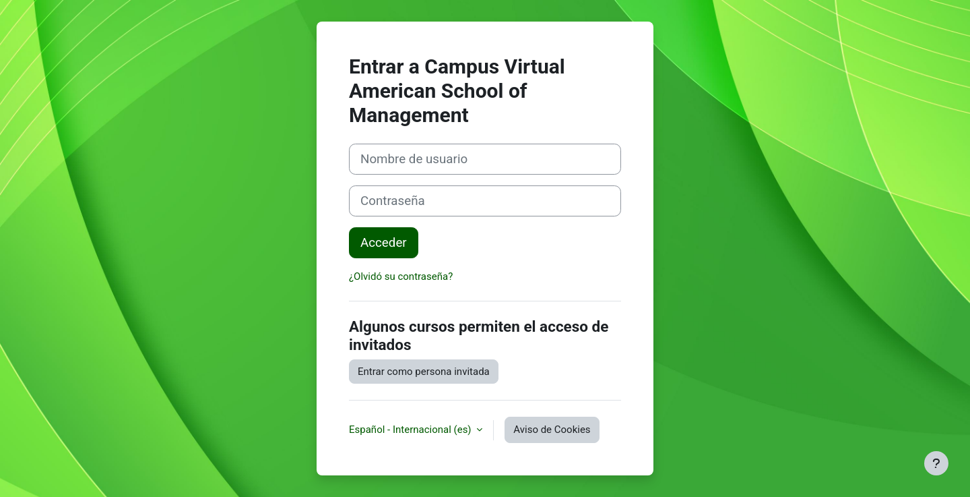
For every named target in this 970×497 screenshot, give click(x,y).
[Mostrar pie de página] (936, 463)
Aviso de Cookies (551, 429)
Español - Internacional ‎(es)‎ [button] (411, 429)
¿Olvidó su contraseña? (401, 276)
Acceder (383, 242)
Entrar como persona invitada (424, 372)
